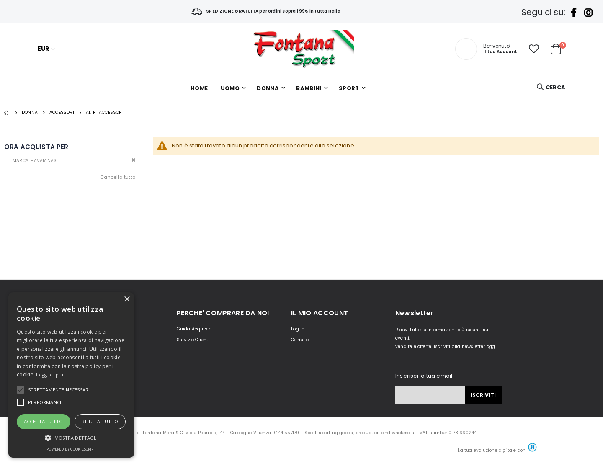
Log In (297, 329)
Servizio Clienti (193, 340)
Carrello (300, 340)
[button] (534, 49)
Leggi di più (49, 374)
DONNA (30, 113)
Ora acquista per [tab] (36, 146)
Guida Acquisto (194, 329)
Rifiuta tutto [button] (100, 421)
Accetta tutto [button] (43, 421)
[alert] (71, 375)
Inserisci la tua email (423, 376)
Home (7, 113)
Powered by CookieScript (71, 449)
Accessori (61, 113)
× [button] (127, 299)
